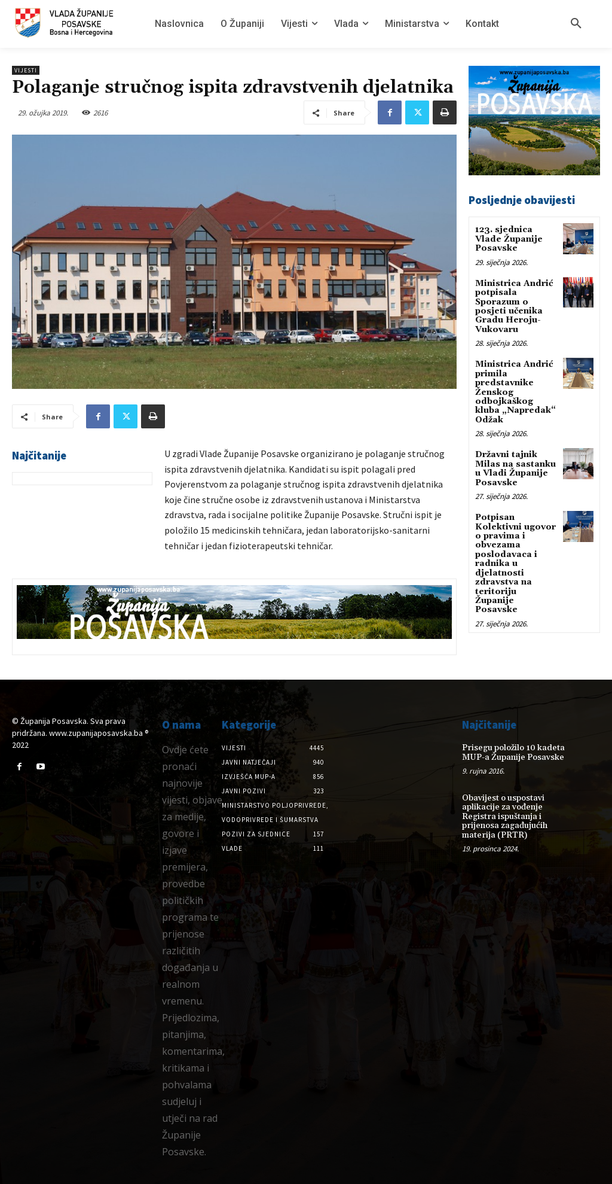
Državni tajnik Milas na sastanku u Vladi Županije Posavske (515, 468)
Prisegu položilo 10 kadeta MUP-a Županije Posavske (513, 752)
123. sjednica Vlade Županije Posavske (509, 239)
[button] (576, 24)
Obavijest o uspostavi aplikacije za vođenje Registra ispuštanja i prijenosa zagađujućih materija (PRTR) (504, 817)
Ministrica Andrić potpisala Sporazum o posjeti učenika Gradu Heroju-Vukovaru (514, 306)
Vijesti (25, 70)
